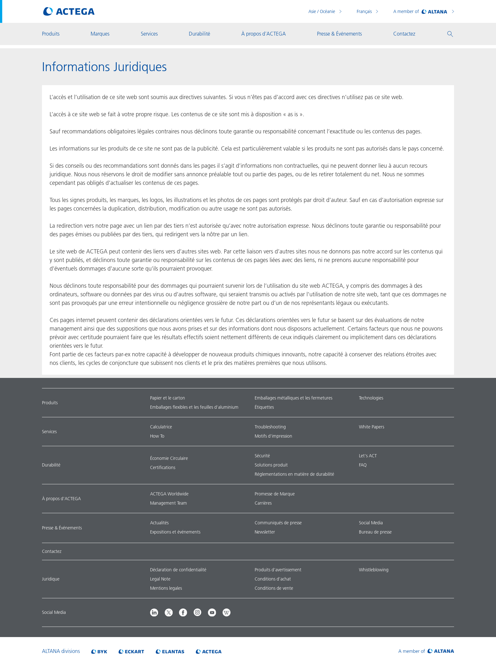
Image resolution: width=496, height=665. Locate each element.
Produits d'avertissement (278, 570)
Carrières (263, 503)
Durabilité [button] (199, 33)
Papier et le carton (167, 398)
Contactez (51, 551)
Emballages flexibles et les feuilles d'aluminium (194, 407)
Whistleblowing (374, 570)
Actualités (159, 523)
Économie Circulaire (169, 458)
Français (365, 11)
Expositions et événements (175, 532)
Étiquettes (264, 407)
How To (157, 436)
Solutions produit (271, 465)
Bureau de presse (375, 532)
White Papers (371, 427)
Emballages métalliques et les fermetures (293, 398)
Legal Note (160, 579)
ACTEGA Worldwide (169, 494)
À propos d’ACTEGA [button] (263, 33)
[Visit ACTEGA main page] (69, 11)
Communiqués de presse (278, 523)
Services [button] (149, 33)
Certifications (162, 467)
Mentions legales (166, 588)
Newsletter (265, 532)
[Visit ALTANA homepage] (426, 651)
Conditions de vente (274, 588)
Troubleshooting (270, 427)
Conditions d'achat (273, 579)
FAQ (363, 465)
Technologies (371, 398)
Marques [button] (100, 33)
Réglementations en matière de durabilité (294, 474)
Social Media (371, 523)
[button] (450, 34)
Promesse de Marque (275, 494)
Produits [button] (50, 33)
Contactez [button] (404, 33)
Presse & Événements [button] (339, 33)
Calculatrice (161, 427)
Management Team (168, 503)
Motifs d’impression (273, 436)
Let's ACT (368, 456)
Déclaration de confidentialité (178, 570)
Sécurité (262, 456)
